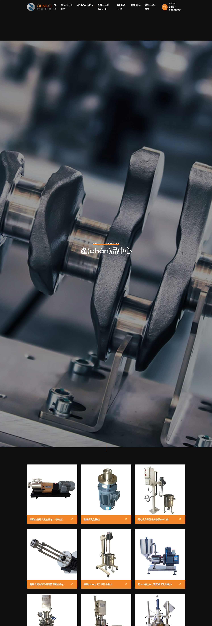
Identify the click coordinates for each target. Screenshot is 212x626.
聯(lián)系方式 (150, 7)
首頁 (55, 7)
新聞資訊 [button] (136, 5)
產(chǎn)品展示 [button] (86, 5)
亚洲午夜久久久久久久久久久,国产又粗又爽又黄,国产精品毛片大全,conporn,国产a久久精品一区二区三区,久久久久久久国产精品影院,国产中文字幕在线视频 (104, 19)
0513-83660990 (175, 8)
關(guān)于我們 (66, 7)
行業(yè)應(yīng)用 (103, 7)
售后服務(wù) (121, 7)
